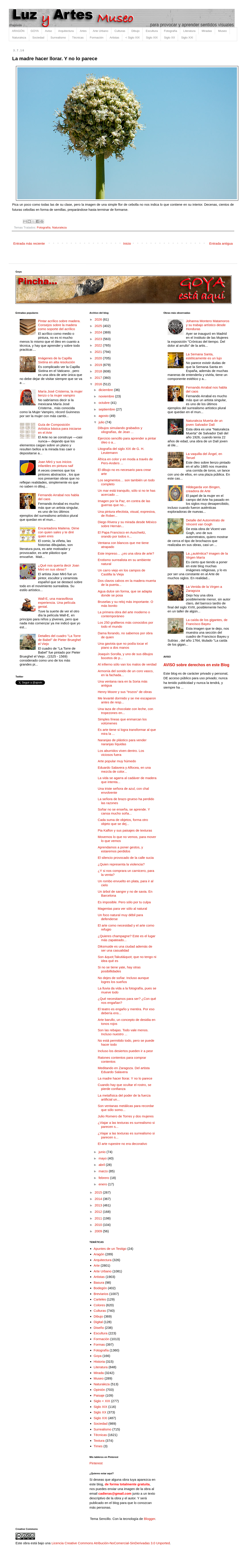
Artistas (114, 37)
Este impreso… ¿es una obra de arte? (126, 553)
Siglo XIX (152, 37)
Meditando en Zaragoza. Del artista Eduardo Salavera (124, 1070)
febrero (104, 1178)
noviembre (107, 396)
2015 (99, 1192)
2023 (99, 339)
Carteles (100, 1299)
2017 (99, 377)
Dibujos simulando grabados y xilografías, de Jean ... (120, 430)
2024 (99, 332)
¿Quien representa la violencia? (121, 864)
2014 (99, 1199)
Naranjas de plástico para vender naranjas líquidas (122, 742)
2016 (99, 384)
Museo (222, 31)
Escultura (152, 31)
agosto (104, 416)
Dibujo (135, 31)
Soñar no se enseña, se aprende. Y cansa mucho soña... (124, 811)
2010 (99, 1225)
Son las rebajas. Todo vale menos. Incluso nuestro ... (123, 1032)
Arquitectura (66, 31)
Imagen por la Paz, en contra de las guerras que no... (124, 503)
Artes (83, 31)
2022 (99, 345)
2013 (99, 1205)
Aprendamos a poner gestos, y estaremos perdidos (120, 849)
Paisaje (99, 1395)
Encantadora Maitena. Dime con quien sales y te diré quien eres (58, 532)
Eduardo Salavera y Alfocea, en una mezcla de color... (124, 769)
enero (103, 1184)
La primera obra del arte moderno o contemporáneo (124, 614)
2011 (99, 1218)
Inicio (127, 243)
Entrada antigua (221, 243)
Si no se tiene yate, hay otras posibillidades (119, 969)
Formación (96, 37)
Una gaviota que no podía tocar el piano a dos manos (123, 645)
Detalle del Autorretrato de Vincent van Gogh (205, 522)
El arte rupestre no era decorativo (122, 1144)
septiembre (107, 409)
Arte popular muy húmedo (117, 761)
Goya (98, 1356)
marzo (104, 1171)
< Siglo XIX (132, 37)
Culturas (119, 31)
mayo (103, 1158)
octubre (104, 402)
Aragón (99, 1254)
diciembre (106, 390)
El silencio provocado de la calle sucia (126, 857)
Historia (99, 1361)
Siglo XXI (187, 37)
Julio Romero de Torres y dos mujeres (126, 1116)
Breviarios (101, 1294)
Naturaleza (19, 37)
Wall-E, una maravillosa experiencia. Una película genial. (56, 602)
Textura (99, 1440)
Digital (98, 1322)
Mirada (99, 1373)
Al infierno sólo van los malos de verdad (127, 664)
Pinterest (96, 1463)
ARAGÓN (18, 31)
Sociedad (38, 37)
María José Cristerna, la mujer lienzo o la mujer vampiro (60, 393)
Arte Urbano (100, 31)
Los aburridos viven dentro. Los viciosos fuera (121, 753)
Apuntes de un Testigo (110, 1248)
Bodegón (100, 1288)
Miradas (207, 31)
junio (103, 1152)
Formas (99, 1344)
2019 (99, 365)
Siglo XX (169, 37)
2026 (99, 319)
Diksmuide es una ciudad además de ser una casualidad (125, 948)
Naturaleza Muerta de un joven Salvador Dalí (204, 422)
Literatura (189, 31)
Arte (97, 1265)
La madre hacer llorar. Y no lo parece (125, 1078)
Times (98, 1446)
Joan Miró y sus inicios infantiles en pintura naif (55, 464)
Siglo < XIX (102, 1401)
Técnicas (77, 37)
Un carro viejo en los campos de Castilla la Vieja (121, 572)
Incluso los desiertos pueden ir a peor (125, 1051)
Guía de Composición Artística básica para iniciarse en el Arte (59, 428)
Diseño (99, 1328)
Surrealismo (58, 37)
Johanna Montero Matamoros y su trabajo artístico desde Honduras (207, 325)
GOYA (35, 31)
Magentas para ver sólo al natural (122, 908)
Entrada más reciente (29, 243)
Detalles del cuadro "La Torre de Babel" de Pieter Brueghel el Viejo (59, 640)
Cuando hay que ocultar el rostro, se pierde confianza (124, 1087)
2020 (99, 358)
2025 (99, 326)
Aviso (48, 31)
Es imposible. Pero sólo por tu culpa (124, 902)
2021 (99, 352)
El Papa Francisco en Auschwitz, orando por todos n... (122, 534)
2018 (99, 371)
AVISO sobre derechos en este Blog (196, 665)
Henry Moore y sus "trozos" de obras (125, 692)
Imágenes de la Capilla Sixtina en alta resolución (56, 360)
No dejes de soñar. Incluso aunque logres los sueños (123, 980)
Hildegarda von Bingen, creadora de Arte (203, 489)
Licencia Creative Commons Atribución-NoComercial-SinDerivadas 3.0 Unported (111, 1543)
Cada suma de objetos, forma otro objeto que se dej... (123, 822)
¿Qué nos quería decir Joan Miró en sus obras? (58, 567)
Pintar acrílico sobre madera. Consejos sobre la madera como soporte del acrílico (59, 325)
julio (102, 422)
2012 (99, 1211)
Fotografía (170, 31)
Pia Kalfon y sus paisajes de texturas (125, 830)
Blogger (149, 1519)
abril (102, 1165)
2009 (99, 1231)
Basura (99, 1282)
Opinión (99, 1389)
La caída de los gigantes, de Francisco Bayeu (207, 622)
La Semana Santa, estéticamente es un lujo (204, 356)
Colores (99, 1305)
